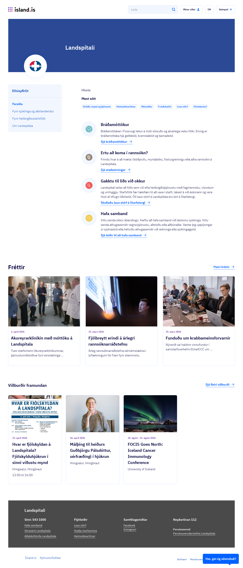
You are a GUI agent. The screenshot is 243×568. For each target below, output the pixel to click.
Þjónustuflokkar (50, 558)
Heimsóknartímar (84, 536)
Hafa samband (33, 525)
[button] (191, 9)
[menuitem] (35, 104)
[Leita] (174, 9)
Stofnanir (182, 559)
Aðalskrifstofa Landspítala (40, 536)
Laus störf (80, 525)
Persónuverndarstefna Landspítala (194, 533)
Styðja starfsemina (85, 530)
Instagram (130, 529)
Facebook (129, 525)
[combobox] (153, 9)
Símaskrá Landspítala (37, 530)
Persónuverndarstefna (202, 559)
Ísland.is (30, 558)
